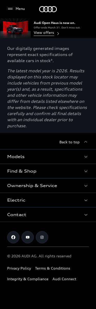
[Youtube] (28, 237)
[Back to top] (74, 142)
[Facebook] (13, 237)
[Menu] (48, 9)
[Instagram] (42, 237)
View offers (47, 33)
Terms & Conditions (52, 268)
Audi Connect (64, 279)
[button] (48, 156)
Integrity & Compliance (27, 279)
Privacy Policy (19, 268)
